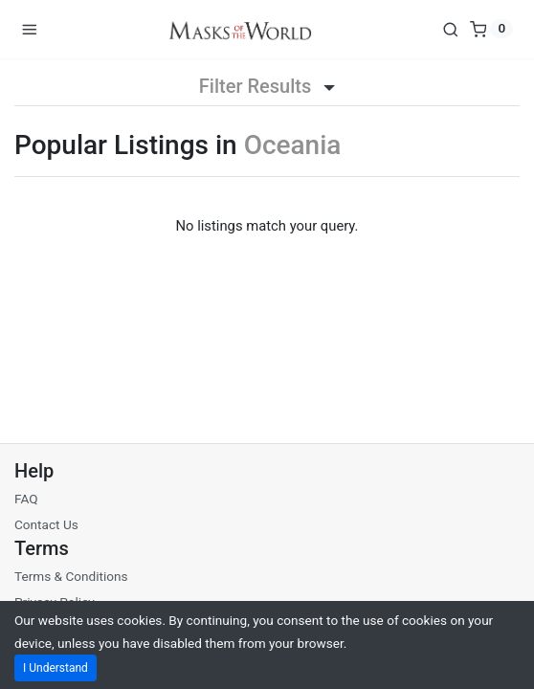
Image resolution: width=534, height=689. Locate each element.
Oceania (293, 145)
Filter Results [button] (267, 86)
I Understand (55, 668)
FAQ (26, 498)
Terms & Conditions (71, 576)
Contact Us (46, 524)
